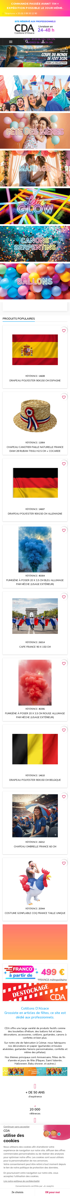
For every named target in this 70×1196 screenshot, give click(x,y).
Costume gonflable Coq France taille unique (35, 913)
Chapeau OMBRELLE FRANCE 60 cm (35, 846)
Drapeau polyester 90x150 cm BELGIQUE (35, 780)
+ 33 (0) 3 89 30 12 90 (26, 13)
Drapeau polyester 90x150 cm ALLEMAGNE (35, 513)
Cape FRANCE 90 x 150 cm (35, 647)
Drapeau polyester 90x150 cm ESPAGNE (35, 380)
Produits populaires (19, 319)
